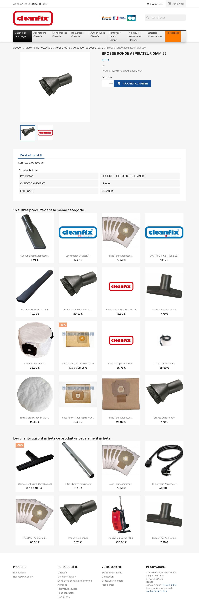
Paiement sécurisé (67, 588)
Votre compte (112, 567)
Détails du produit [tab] (31, 155)
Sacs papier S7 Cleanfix (78, 255)
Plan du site (64, 596)
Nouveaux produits (23, 576)
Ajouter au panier (132, 84)
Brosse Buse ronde (164, 417)
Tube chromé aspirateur (78, 483)
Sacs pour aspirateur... (121, 255)
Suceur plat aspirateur (164, 309)
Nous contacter (66, 592)
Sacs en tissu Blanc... (34, 363)
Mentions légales (67, 576)
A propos (62, 584)
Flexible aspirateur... (164, 363)
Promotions (19, 572)
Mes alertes (108, 584)
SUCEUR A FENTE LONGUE (35, 309)
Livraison (62, 572)
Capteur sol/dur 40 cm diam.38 (35, 483)
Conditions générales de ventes (75, 580)
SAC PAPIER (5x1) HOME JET (164, 255)
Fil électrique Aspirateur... (164, 483)
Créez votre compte (112, 580)
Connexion (108, 576)
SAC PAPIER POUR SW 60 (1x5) (78, 363)
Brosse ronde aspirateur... (78, 309)
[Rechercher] (165, 17)
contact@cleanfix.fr (156, 591)
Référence (24, 163)
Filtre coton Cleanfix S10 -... (34, 417)
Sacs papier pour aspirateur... (78, 417)
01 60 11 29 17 (39, 4)
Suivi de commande (112, 572)
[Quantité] (105, 83)
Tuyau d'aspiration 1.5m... (121, 363)
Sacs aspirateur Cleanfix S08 (121, 309)
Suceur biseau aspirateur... (34, 255)
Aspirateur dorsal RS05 (121, 537)
